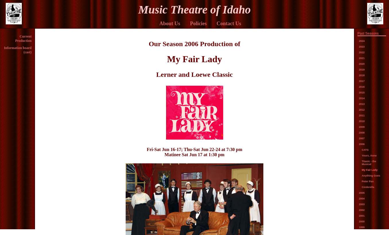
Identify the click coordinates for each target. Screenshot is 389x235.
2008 (362, 132)
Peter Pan (368, 181)
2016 (362, 86)
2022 (362, 52)
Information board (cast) (18, 50)
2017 (362, 81)
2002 (362, 210)
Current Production (23, 38)
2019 (362, 69)
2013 (362, 104)
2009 (362, 127)
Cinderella (368, 187)
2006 (362, 144)
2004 (362, 198)
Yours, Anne (369, 155)
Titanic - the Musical (369, 163)
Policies (198, 23)
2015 (362, 92)
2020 (362, 63)
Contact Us (229, 23)
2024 (362, 41)
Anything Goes (371, 175)
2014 (362, 98)
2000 (362, 221)
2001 (362, 215)
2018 (362, 75)
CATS (365, 149)
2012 (362, 109)
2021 (362, 58)
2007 (362, 138)
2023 (362, 46)
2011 (362, 115)
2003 (362, 204)
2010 (362, 121)
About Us (169, 23)
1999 (362, 227)
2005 (362, 192)
